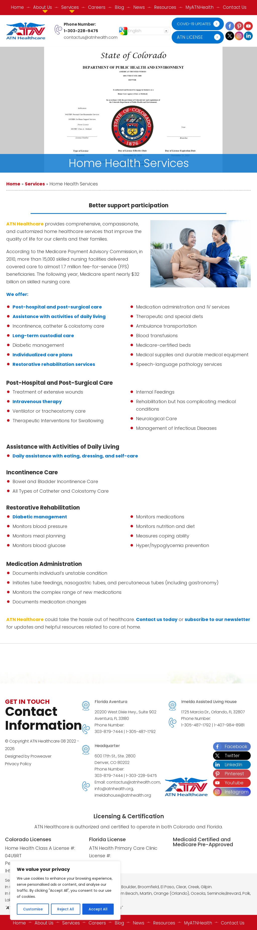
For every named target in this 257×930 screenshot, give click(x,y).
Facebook (230, 746)
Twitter (226, 755)
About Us (42, 922)
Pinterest (228, 773)
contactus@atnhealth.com (90, 37)
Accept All (98, 909)
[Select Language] (149, 31)
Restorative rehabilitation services (54, 364)
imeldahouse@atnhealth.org (123, 795)
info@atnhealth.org (114, 789)
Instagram (230, 792)
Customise (33, 909)
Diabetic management (40, 517)
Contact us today (156, 619)
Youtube (228, 783)
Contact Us (234, 7)
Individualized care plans (43, 355)
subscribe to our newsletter (217, 619)
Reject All (65, 909)
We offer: (17, 294)
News (139, 7)
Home (17, 7)
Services (35, 184)
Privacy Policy (18, 764)
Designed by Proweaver (28, 756)
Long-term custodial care (43, 335)
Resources (165, 7)
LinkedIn (227, 764)
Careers (96, 7)
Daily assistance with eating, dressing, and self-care (75, 456)
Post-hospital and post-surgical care (57, 307)
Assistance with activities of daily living (59, 316)
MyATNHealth (199, 7)
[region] (65, 890)
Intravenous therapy (37, 401)
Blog (119, 7)
